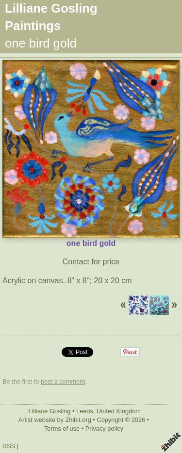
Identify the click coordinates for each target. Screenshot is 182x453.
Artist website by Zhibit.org (54, 419)
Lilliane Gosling (50, 411)
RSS (8, 446)
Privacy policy (104, 428)
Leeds (84, 411)
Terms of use (62, 428)
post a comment (63, 381)
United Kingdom (119, 411)
